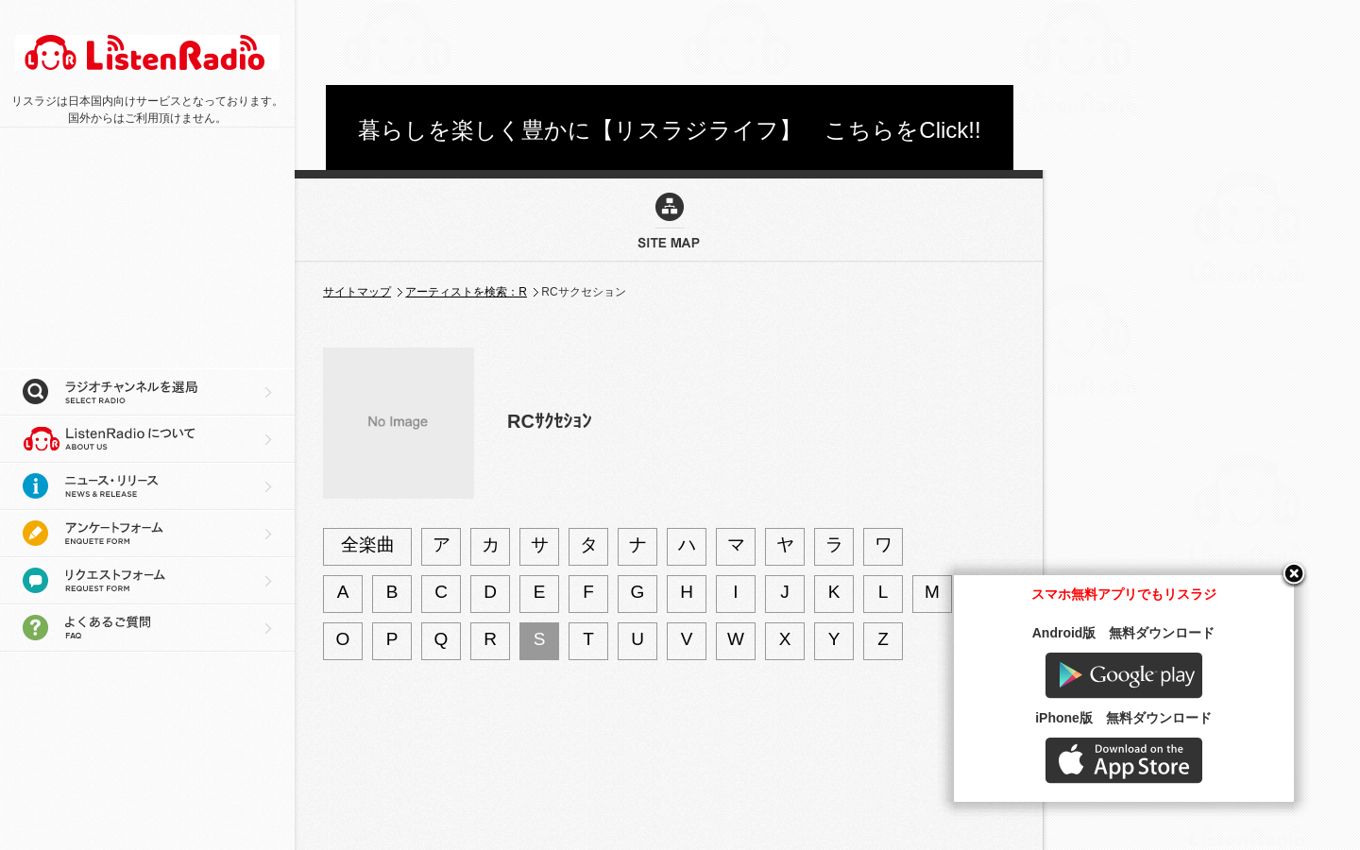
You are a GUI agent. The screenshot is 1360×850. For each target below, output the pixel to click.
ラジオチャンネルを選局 (147, 392)
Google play (1171, 705)
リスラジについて (147, 439)
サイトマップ (357, 291)
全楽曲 (368, 544)
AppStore (1171, 790)
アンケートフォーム (147, 533)
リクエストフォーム (147, 581)
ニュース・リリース (147, 486)
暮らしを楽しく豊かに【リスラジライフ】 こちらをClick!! (669, 130)
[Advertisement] (669, 42)
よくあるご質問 (147, 628)
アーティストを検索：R (466, 291)
